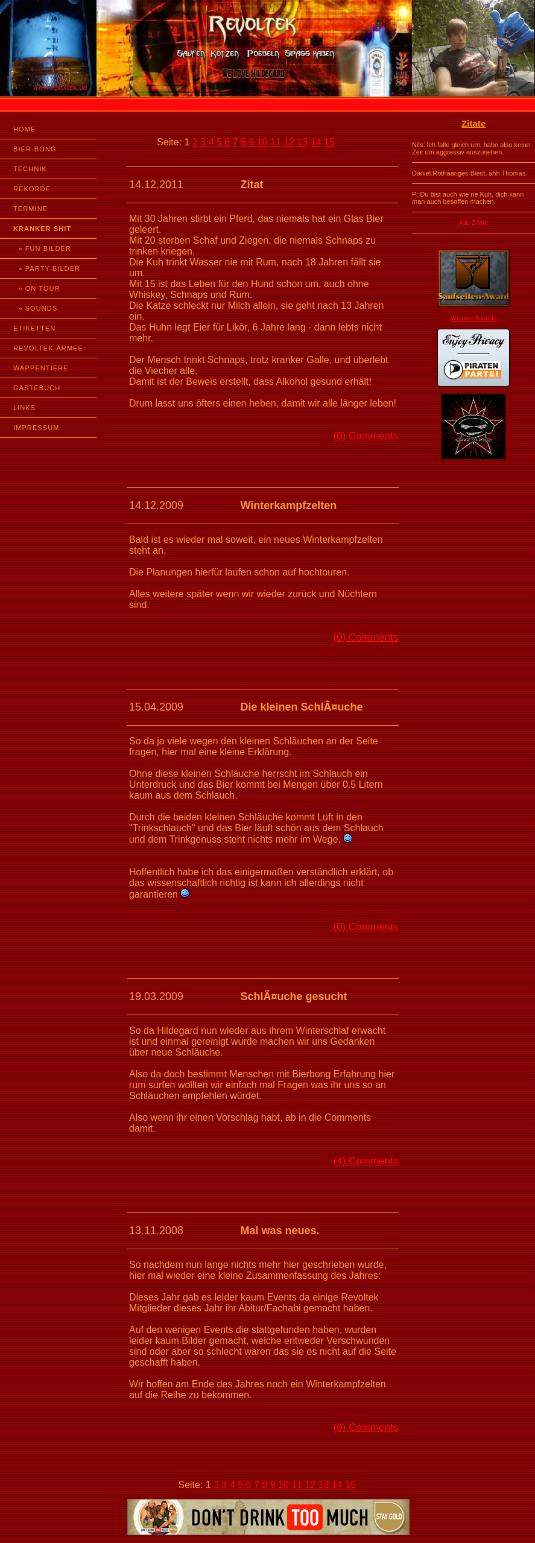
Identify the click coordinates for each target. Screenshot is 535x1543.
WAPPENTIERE (41, 368)
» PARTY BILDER (46, 268)
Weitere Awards (474, 318)
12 (288, 142)
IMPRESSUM (36, 427)
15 (329, 142)
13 (302, 142)
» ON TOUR (36, 288)
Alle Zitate (474, 222)
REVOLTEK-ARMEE (48, 348)
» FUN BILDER (42, 248)
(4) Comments (366, 1161)
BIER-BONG (35, 149)
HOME (24, 129)
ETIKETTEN (34, 328)
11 (275, 142)
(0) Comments (366, 436)
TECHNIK (30, 169)
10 (262, 142)
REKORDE (32, 188)
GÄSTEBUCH (36, 387)
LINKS (24, 407)
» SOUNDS (35, 308)
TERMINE (30, 208)
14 (316, 142)
